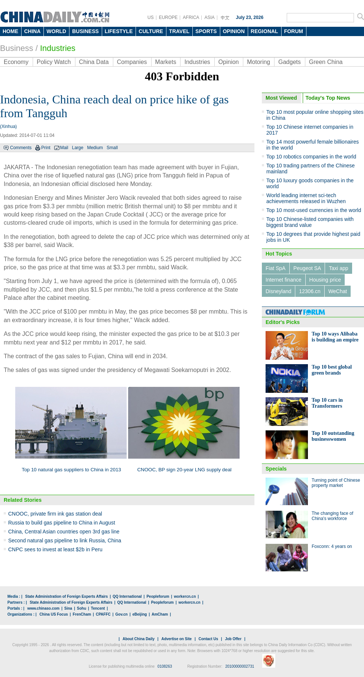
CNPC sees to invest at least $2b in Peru (55, 549)
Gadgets (289, 62)
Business (16, 48)
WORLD (56, 31)
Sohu (81, 608)
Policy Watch (54, 62)
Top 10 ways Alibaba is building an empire (335, 337)
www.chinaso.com (43, 608)
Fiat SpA (276, 268)
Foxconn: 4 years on (332, 546)
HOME (10, 31)
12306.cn (310, 291)
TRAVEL (179, 31)
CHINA (32, 31)
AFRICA (191, 17)
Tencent (98, 608)
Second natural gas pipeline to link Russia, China (64, 540)
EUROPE (168, 17)
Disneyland (278, 291)
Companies (132, 62)
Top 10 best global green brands (332, 370)
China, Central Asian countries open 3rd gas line (64, 532)
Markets (165, 62)
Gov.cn (122, 614)
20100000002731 (239, 666)
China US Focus (53, 614)
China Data (94, 62)
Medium (95, 147)
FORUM (293, 31)
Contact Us (208, 639)
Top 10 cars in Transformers (327, 403)
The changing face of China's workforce (332, 516)
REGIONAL (264, 31)
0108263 (164, 666)
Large (78, 147)
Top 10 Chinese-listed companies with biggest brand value (310, 222)
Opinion (228, 62)
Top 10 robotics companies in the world (311, 157)
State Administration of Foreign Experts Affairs (66, 596)
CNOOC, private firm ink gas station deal (55, 514)
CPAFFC (103, 614)
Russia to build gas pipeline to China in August (61, 523)
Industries (57, 48)
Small (112, 147)
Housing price (325, 280)
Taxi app (338, 268)
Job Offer (233, 639)
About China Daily (139, 639)
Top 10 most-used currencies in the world (313, 210)
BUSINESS (85, 31)
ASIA (209, 17)
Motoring (258, 62)
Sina (68, 608)
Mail (64, 147)
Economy (16, 62)
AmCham (160, 614)
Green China (326, 62)
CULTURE (151, 31)
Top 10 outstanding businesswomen (333, 436)
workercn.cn (185, 596)
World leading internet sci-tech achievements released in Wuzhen (306, 198)
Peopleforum (157, 596)
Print (46, 147)
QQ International (127, 596)
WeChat (337, 291)
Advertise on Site (176, 639)
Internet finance (284, 280)
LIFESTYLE (119, 31)
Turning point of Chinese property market (336, 483)
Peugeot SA (307, 268)
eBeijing (140, 614)
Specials (276, 469)
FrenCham (82, 614)
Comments (21, 147)
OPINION (234, 31)
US (150, 17)
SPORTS (206, 31)
